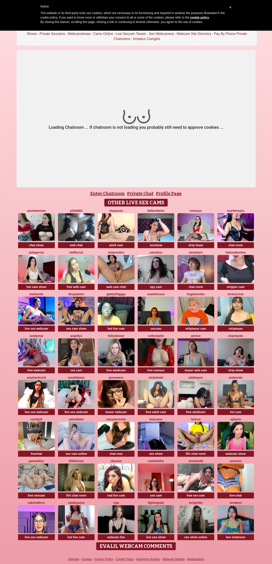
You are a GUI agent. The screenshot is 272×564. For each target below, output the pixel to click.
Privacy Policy (104, 559)
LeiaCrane (155, 419)
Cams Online (103, 34)
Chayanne (116, 210)
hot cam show (36, 287)
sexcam (155, 328)
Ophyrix (235, 419)
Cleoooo (116, 461)
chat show (36, 245)
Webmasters (195, 559)
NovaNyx (196, 210)
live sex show (156, 537)
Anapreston (116, 252)
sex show (156, 453)
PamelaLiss (36, 461)
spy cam (156, 287)
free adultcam (116, 370)
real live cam (116, 495)
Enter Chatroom (107, 193)
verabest (236, 502)
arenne (196, 336)
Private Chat (140, 193)
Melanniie (235, 377)
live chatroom (235, 537)
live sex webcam (36, 328)
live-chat (236, 495)
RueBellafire (156, 461)
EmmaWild (195, 461)
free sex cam (196, 495)
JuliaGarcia (36, 252)
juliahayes (195, 377)
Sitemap (73, 559)
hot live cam (116, 328)
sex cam (76, 370)
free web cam (76, 287)
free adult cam (156, 412)
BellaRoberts (155, 210)
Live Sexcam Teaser (131, 34)
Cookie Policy (125, 559)
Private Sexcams (52, 34)
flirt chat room (196, 453)
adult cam (116, 245)
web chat (76, 245)
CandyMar (36, 336)
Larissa (195, 419)
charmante (235, 336)
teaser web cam (196, 370)
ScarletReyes (235, 210)
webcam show (235, 453)
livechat (36, 453)
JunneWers (116, 377)
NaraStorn (196, 252)
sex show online (195, 537)
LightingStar (156, 502)
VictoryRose (236, 294)
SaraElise (156, 252)
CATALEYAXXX (76, 502)
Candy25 (36, 419)
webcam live (116, 537)
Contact (87, 559)
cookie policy (199, 17)
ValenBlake (76, 419)
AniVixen (236, 461)
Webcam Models (174, 559)
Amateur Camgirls (146, 39)
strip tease (195, 245)
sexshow (156, 245)
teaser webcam (116, 412)
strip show (235, 370)
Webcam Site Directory (194, 34)
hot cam (235, 412)
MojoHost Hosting (148, 559)
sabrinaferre (36, 502)
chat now (116, 453)
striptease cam (195, 328)
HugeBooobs (196, 294)
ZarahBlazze (76, 377)
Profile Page (169, 193)
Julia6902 (76, 210)
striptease (236, 328)
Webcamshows (79, 34)
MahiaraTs (36, 294)
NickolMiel (156, 377)
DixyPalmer (76, 294)
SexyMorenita (116, 419)
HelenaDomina (236, 252)
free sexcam (36, 495)
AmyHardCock (36, 377)
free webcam (36, 370)
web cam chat (116, 287)
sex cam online (76, 453)
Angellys (76, 336)
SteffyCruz (76, 252)
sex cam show (76, 328)
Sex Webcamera (161, 34)
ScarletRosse (156, 294)
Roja (116, 502)
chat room (235, 245)
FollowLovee (116, 336)
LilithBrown (76, 461)
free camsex (155, 370)
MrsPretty (196, 502)
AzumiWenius (36, 210)
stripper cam (236, 287)
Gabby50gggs (116, 294)
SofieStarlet (156, 336)
